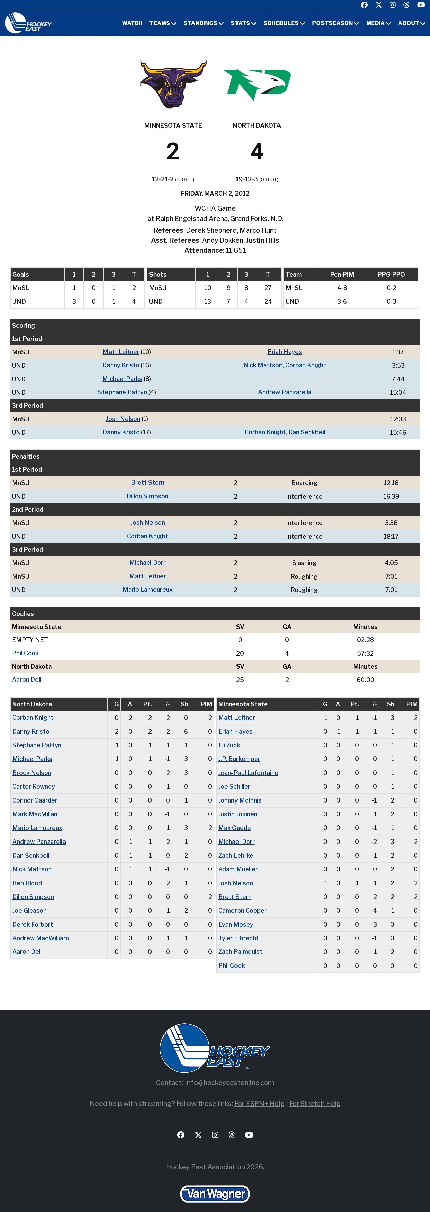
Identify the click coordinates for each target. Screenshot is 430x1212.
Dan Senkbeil (306, 430)
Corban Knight (305, 364)
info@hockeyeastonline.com (229, 1071)
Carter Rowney (33, 779)
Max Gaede (234, 820)
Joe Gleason (29, 900)
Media (376, 23)
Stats (240, 23)
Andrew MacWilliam (40, 927)
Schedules (281, 23)
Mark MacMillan (34, 806)
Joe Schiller (234, 779)
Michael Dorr (147, 559)
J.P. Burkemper (239, 752)
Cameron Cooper (242, 900)
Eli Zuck (229, 739)
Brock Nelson (31, 766)
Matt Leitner (121, 351)
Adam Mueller (238, 860)
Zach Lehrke (235, 847)
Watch (132, 23)
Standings (201, 23)
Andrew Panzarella (284, 391)
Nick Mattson (263, 364)
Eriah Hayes (285, 351)
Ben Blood (27, 873)
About (408, 23)
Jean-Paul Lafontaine (248, 766)
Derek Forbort (32, 914)
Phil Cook (25, 648)
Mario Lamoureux (148, 585)
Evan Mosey (235, 914)
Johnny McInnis (240, 793)
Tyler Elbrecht (238, 927)
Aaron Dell (26, 674)
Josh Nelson (123, 417)
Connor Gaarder (34, 793)
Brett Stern (147, 480)
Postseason (332, 23)
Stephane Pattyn (122, 391)
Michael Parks (122, 378)
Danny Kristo (120, 364)
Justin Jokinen (237, 806)
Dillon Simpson (147, 493)
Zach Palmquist (240, 941)
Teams (159, 23)
